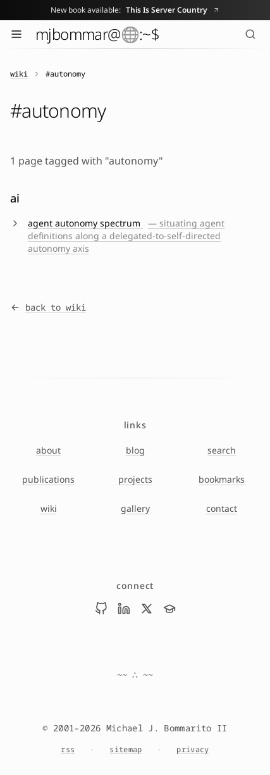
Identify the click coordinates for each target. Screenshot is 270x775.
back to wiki (48, 307)
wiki (19, 74)
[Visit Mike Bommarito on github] (101, 608)
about (48, 450)
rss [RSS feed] (68, 750)
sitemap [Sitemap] (125, 750)
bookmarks (222, 479)
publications (48, 479)
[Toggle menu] (16, 34)
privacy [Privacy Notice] (192, 750)
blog (135, 450)
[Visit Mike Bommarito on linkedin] (124, 608)
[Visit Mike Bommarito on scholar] (169, 608)
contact (221, 508)
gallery (135, 508)
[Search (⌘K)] (250, 34)
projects (135, 479)
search (221, 450)
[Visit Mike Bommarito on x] (146, 608)
